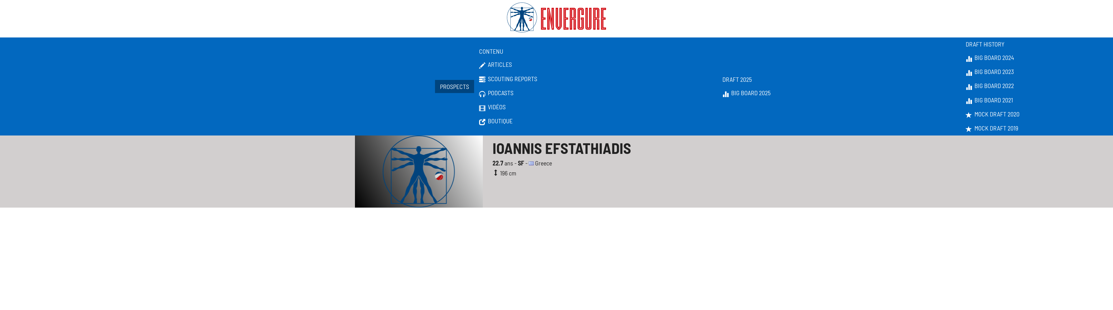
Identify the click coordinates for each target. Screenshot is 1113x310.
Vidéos (492, 107)
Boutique (496, 121)
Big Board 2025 (746, 93)
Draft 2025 (737, 79)
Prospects (454, 86)
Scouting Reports (508, 79)
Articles (495, 65)
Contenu (491, 51)
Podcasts (496, 93)
